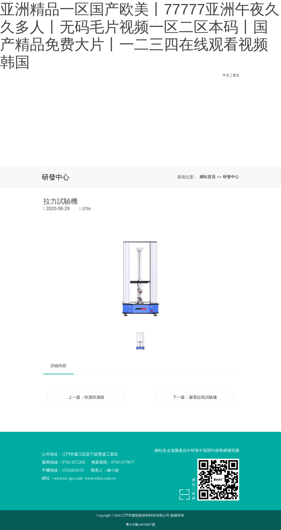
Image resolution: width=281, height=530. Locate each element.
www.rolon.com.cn (100, 478)
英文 (236, 75)
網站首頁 (208, 176)
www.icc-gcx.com (68, 478)
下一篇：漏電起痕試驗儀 (195, 397)
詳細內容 (58, 365)
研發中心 (231, 176)
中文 (226, 75)
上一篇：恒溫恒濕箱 (86, 397)
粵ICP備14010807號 (140, 525)
